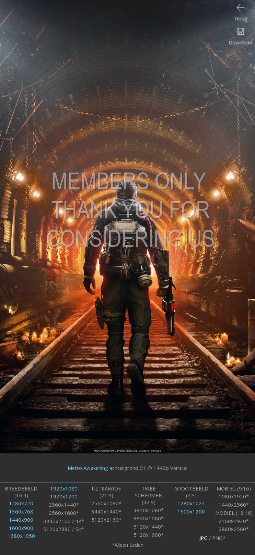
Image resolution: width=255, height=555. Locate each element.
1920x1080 (64, 488)
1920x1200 (64, 496)
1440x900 (21, 519)
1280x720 (21, 503)
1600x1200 (191, 511)
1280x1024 (191, 503)
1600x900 (21, 527)
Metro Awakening (88, 467)
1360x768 (21, 511)
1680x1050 (21, 535)
